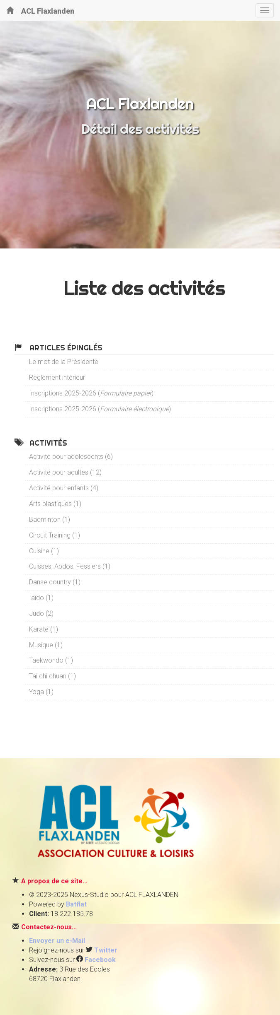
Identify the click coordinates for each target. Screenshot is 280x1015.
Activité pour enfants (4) (63, 488)
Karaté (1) (43, 629)
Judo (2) (41, 613)
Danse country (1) (54, 582)
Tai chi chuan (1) (52, 676)
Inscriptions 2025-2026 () (91, 393)
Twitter (105, 950)
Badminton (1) (49, 519)
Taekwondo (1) (51, 660)
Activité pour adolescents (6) (71, 456)
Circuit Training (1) (54, 535)
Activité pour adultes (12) (65, 472)
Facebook (100, 960)
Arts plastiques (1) (55, 504)
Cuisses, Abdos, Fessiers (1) (69, 566)
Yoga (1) (41, 692)
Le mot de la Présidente (63, 362)
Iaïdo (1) (41, 598)
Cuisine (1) (44, 551)
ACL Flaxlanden (40, 10)
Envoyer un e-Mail (57, 941)
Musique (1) (46, 645)
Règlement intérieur (57, 377)
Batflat (76, 904)
